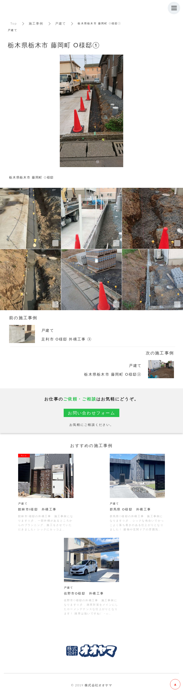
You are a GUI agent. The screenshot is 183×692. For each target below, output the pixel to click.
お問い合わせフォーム (91, 412)
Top (13, 23)
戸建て (60, 23)
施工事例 (36, 23)
